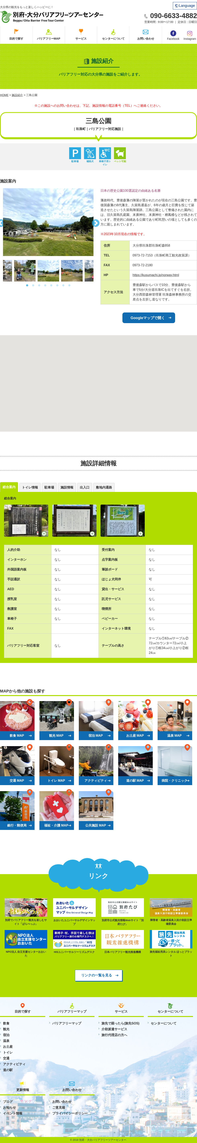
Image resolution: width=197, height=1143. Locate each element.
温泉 (6, 1041)
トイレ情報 (30, 487)
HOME (4, 95)
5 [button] (51, 286)
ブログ (8, 1101)
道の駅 (8, 1070)
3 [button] (39, 286)
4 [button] (45, 286)
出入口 (84, 487)
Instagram (190, 35)
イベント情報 (12, 1113)
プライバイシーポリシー (70, 1113)
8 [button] (69, 286)
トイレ (8, 1052)
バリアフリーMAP (48, 38)
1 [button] (27, 286)
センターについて (113, 38)
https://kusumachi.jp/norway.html (156, 275)
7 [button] (63, 286)
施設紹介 (17, 95)
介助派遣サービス (114, 1029)
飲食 (6, 1023)
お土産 (8, 1046)
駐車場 (49, 487)
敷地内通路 (104, 487)
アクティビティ (14, 1064)
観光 (6, 1029)
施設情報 (67, 487)
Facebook (173, 35)
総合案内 (9, 487)
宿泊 (6, 1035)
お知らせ (9, 1107)
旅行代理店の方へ (114, 1035)
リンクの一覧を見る (96, 975)
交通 (6, 1058)
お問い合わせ (145, 38)
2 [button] (33, 286)
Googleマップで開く (148, 318)
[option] (48, 222)
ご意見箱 (58, 1107)
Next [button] (96, 222)
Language (185, 6)
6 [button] (57, 286)
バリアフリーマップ (66, 1023)
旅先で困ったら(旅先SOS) (120, 1023)
